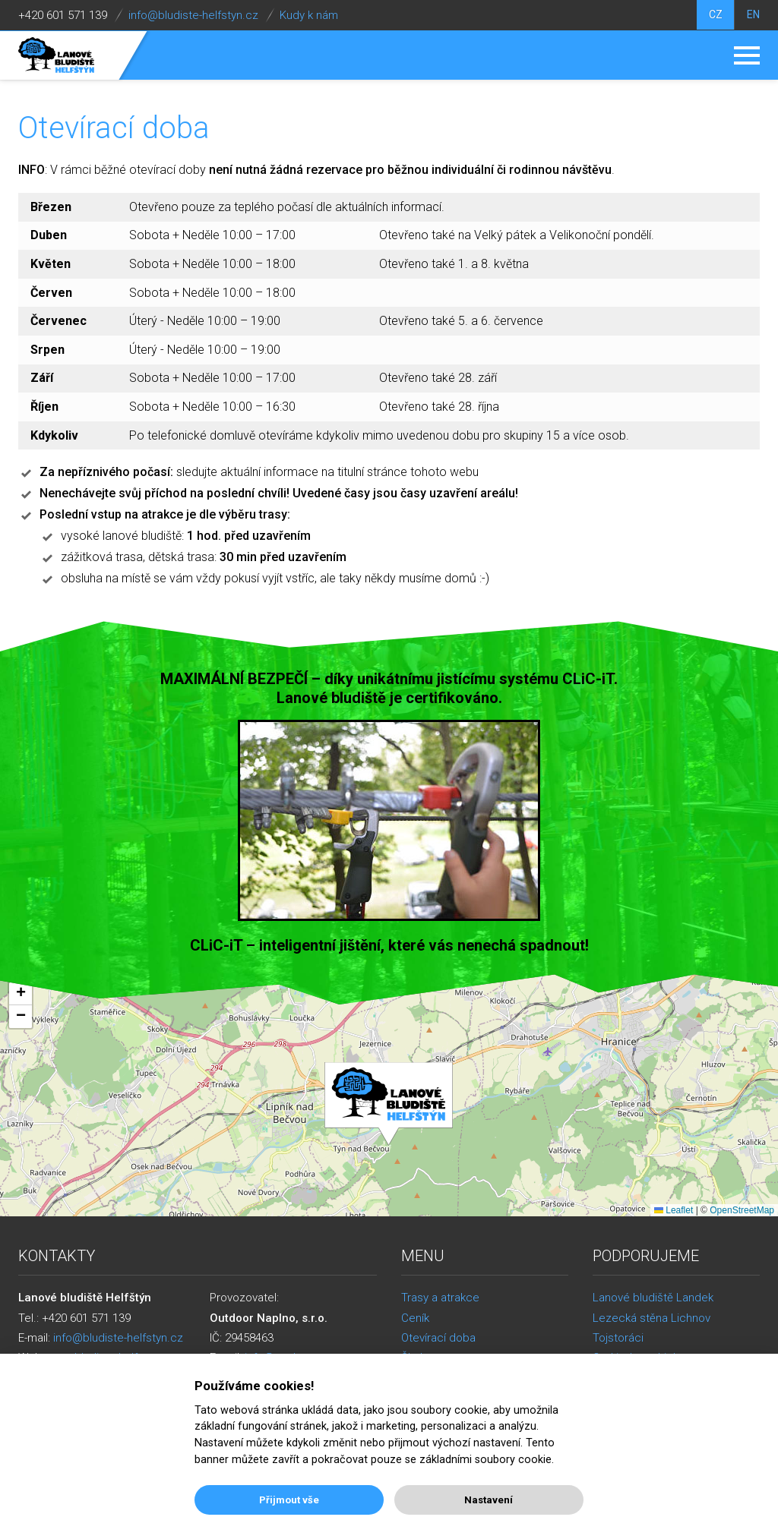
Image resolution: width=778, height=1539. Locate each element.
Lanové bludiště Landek (653, 1297)
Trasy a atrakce (440, 1297)
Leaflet (673, 1210)
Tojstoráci (618, 1338)
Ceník (415, 1318)
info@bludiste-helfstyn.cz (193, 15)
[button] (388, 1104)
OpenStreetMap (742, 1210)
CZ (713, 15)
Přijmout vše (289, 1500)
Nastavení (488, 1500)
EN (753, 15)
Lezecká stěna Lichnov (651, 1318)
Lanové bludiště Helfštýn (57, 55)
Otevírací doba (438, 1338)
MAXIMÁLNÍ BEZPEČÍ (234, 679)
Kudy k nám (309, 15)
